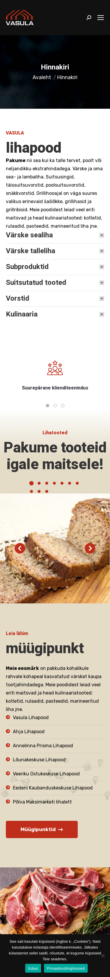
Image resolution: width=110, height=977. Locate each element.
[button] (47, 405)
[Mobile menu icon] (100, 17)
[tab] (55, 235)
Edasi (33, 968)
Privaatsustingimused (66, 968)
